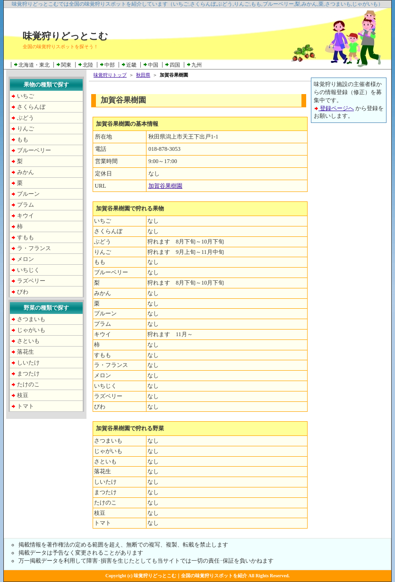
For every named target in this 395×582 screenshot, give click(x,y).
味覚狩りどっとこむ (65, 36)
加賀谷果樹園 (165, 185)
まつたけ (28, 373)
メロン (25, 259)
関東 (66, 65)
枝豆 (22, 395)
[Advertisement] (348, 273)
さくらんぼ (31, 107)
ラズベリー (31, 281)
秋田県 (143, 75)
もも (22, 139)
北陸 (88, 65)
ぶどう (25, 117)
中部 (109, 65)
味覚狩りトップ (110, 75)
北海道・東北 (34, 65)
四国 (175, 65)
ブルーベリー (34, 150)
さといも (28, 341)
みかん (25, 172)
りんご (25, 128)
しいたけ (28, 362)
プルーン (28, 194)
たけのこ (28, 384)
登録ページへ (334, 108)
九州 (196, 65)
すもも (25, 237)
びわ (22, 291)
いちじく (28, 270)
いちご (25, 96)
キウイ (25, 215)
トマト (25, 406)
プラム (25, 204)
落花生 (25, 351)
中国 (153, 65)
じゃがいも (31, 330)
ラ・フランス (34, 248)
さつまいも (31, 319)
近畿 (131, 65)
